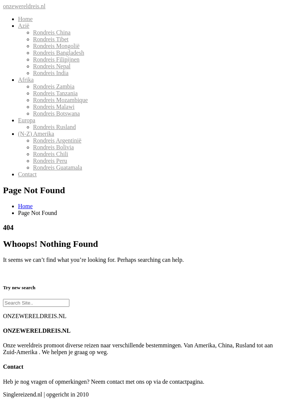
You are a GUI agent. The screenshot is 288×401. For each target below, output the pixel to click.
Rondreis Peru (50, 161)
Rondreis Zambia (54, 86)
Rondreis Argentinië (57, 140)
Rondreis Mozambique (60, 100)
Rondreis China (51, 32)
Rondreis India (51, 73)
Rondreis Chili (50, 154)
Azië (23, 26)
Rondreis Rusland (54, 127)
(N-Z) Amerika (36, 134)
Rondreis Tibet (51, 39)
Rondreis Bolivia (53, 147)
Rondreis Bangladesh (58, 53)
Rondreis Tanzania (55, 93)
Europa (26, 120)
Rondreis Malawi (54, 107)
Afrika (26, 80)
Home (25, 19)
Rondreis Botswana (56, 113)
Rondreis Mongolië (56, 46)
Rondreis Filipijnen (56, 59)
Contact (27, 174)
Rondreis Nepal (51, 66)
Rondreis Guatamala (57, 167)
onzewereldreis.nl (24, 6)
